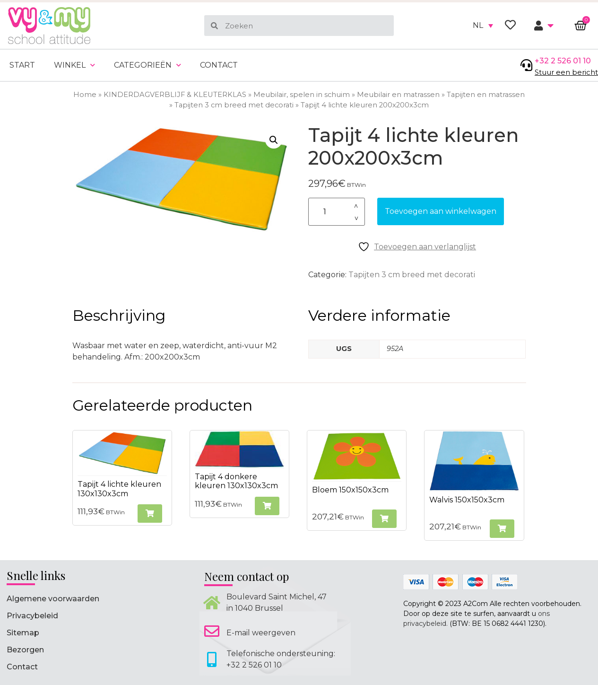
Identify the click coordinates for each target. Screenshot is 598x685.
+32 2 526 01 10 (563, 60)
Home (84, 94)
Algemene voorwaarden (53, 598)
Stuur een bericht (566, 72)
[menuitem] (483, 25)
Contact (219, 65)
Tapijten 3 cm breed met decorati (234, 105)
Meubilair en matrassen (398, 94)
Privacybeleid (32, 615)
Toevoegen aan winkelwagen (440, 211)
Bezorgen (25, 649)
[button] (273, 140)
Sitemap (23, 632)
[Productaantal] (336, 212)
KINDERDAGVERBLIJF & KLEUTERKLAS (175, 94)
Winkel (74, 65)
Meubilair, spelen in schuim (301, 94)
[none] (483, 25)
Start (22, 65)
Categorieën (147, 65)
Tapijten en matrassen (486, 94)
